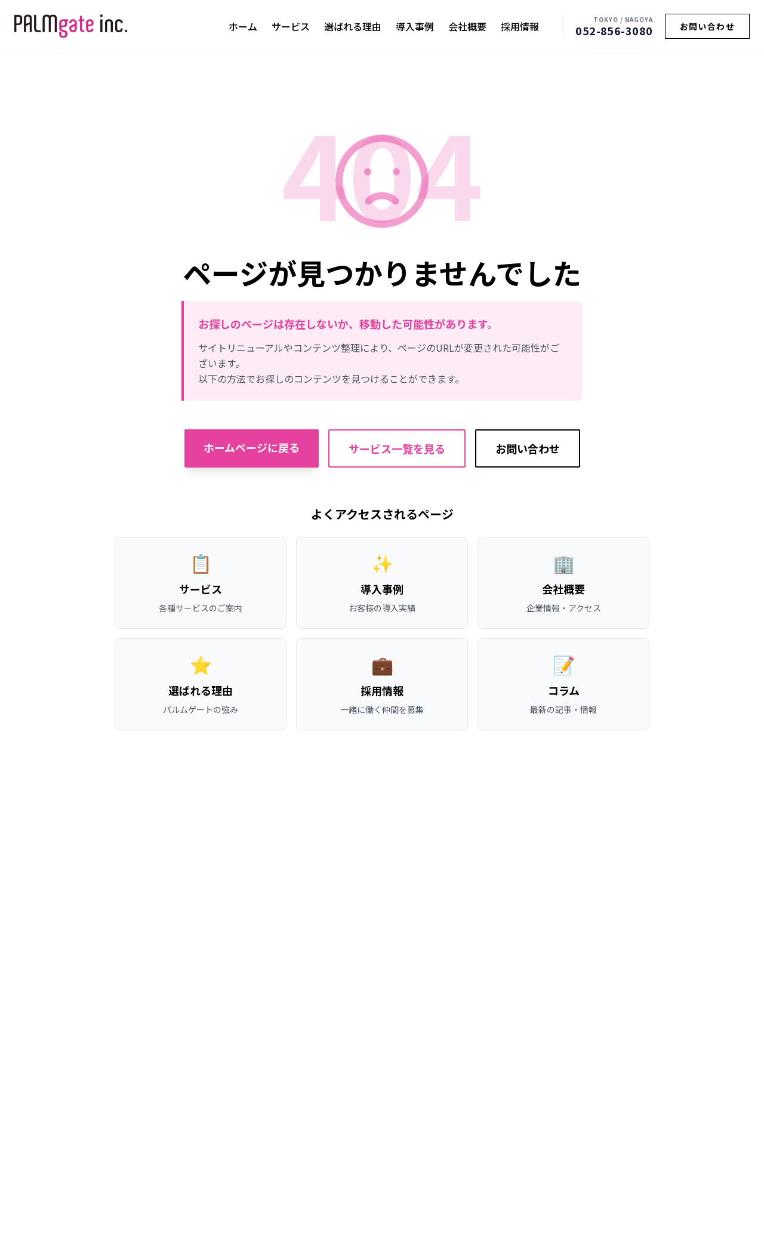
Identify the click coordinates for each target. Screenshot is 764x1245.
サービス (291, 26)
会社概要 (467, 26)
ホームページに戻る (252, 447)
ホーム (243, 26)
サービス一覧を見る (397, 448)
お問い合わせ (707, 26)
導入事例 (415, 26)
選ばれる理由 (352, 26)
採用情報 (520, 26)
